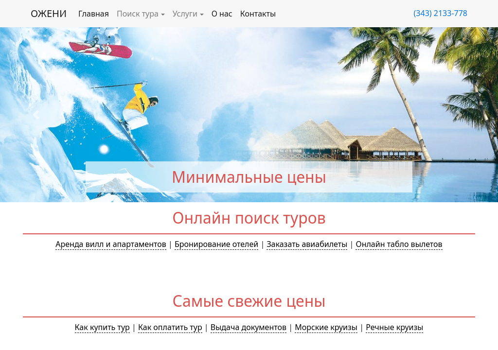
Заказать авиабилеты (307, 244)
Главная (93, 13)
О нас (222, 13)
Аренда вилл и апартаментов (110, 244)
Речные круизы (394, 327)
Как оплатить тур (170, 327)
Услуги (185, 13)
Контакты (258, 13)
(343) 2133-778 (440, 13)
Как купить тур (102, 327)
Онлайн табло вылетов (399, 244)
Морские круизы (326, 327)
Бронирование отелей (216, 244)
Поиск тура (138, 13)
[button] (37, 114)
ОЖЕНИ (49, 13)
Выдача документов (248, 327)
